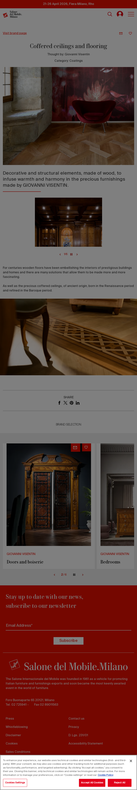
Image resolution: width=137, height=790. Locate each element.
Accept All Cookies (92, 783)
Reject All (119, 783)
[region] (68, 772)
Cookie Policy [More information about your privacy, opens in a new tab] (105, 775)
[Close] (131, 761)
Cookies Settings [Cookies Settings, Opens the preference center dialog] (15, 783)
